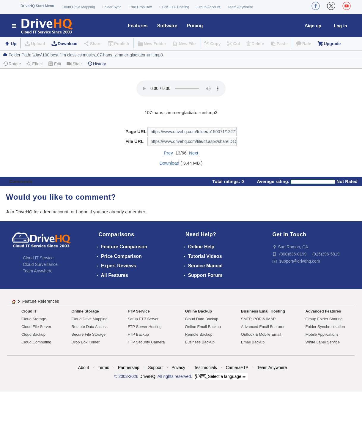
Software (167, 25)
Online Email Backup (203, 326)
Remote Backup (199, 334)
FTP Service (139, 311)
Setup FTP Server (143, 319)
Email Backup (253, 342)
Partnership (128, 367)
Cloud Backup (33, 334)
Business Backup (200, 342)
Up (13, 43)
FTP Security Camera (146, 342)
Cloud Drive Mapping (78, 7)
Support (155, 367)
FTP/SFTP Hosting (174, 7)
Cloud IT (29, 311)
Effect (34, 64)
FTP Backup (138, 334)
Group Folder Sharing (324, 319)
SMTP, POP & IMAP (258, 319)
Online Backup (198, 311)
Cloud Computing (36, 342)
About (83, 367)
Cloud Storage (33, 319)
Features (138, 25)
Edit (54, 64)
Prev (168, 152)
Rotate (12, 64)
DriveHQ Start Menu (37, 6)
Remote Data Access (89, 326)
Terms (103, 367)
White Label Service (323, 342)
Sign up (313, 25)
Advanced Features (323, 311)
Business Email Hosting (263, 311)
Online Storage (85, 311)
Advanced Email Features (263, 326)
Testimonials (205, 367)
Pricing (195, 25)
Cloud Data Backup (201, 319)
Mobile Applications (322, 334)
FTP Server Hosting (145, 326)
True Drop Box (140, 7)
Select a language (220, 377)
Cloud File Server (36, 326)
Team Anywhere (240, 7)
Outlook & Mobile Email (261, 334)
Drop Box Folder (85, 342)
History (96, 64)
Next (193, 152)
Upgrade (332, 43)
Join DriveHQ (20, 211)
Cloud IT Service (38, 257)
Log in (340, 25)
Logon (82, 211)
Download (68, 43)
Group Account (208, 7)
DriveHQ (147, 376)
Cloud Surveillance (40, 264)
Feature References (40, 301)
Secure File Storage (88, 334)
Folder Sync (111, 7)
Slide (74, 64)
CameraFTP (237, 367)
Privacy (178, 367)
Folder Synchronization (325, 326)
